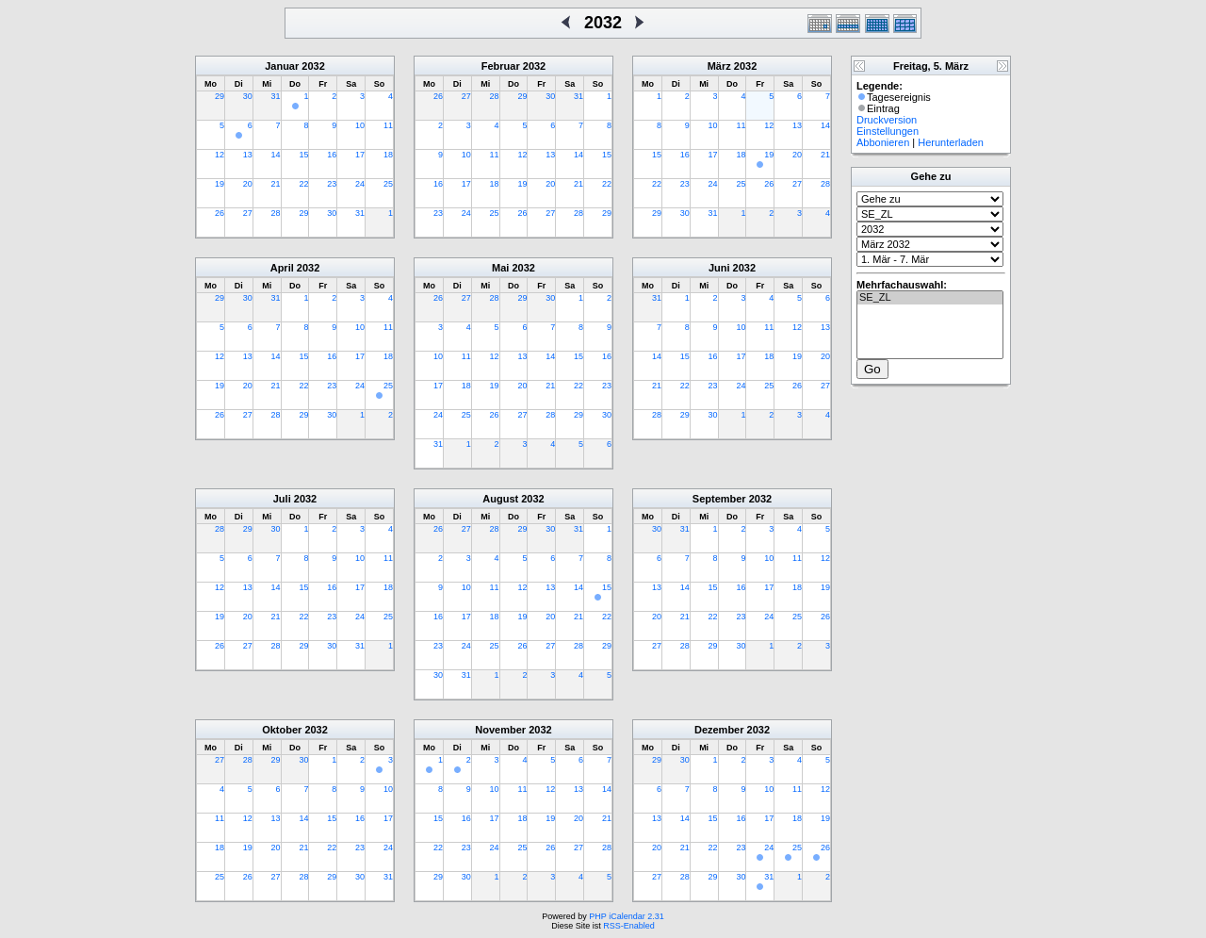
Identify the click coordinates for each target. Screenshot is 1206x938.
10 (360, 125)
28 (276, 213)
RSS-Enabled (629, 925)
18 (388, 154)
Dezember (719, 729)
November (500, 729)
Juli (282, 498)
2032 (313, 66)
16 (331, 154)
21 (276, 184)
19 (219, 184)
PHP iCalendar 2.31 (626, 916)
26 (219, 213)
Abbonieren (882, 142)
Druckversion (886, 119)
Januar (282, 66)
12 (219, 154)
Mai (500, 267)
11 (388, 125)
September (719, 498)
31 (276, 96)
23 (331, 184)
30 (248, 96)
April (282, 267)
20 (248, 184)
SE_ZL (929, 297)
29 (219, 96)
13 (248, 154)
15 (303, 154)
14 (276, 154)
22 (303, 184)
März (719, 66)
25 (388, 184)
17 (360, 154)
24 (360, 184)
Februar (500, 66)
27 (248, 213)
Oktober (282, 729)
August (500, 498)
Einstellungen (887, 131)
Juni (719, 267)
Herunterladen (951, 142)
